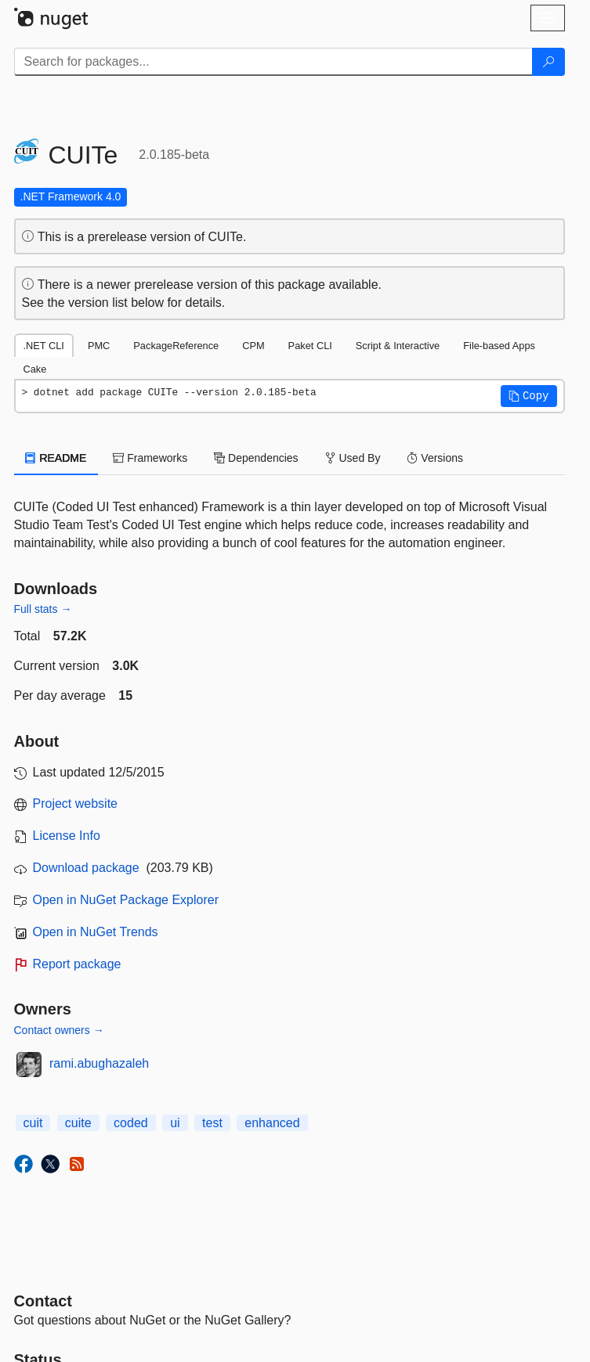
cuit (33, 1123)
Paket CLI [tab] (310, 345)
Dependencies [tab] (256, 458)
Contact (43, 1301)
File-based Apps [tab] (499, 345)
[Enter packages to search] (273, 62)
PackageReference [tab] (176, 345)
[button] (529, 396)
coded (131, 1123)
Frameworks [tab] (150, 458)
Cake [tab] (35, 369)
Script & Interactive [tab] (398, 345)
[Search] (548, 62)
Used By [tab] (353, 458)
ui (174, 1123)
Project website (75, 803)
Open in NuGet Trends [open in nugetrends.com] (95, 932)
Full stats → (43, 609)
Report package (77, 964)
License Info (66, 835)
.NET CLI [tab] (44, 345)
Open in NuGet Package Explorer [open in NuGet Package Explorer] (126, 899)
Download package (86, 867)
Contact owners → (59, 1030)
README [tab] (56, 458)
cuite (78, 1123)
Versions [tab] (435, 458)
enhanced (271, 1123)
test (212, 1123)
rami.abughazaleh (99, 1063)
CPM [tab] (253, 345)
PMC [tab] (99, 345)
